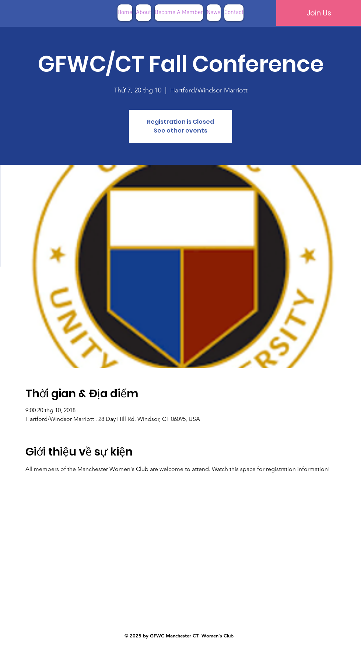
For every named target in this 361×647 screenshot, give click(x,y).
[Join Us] (318, 13)
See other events (180, 130)
